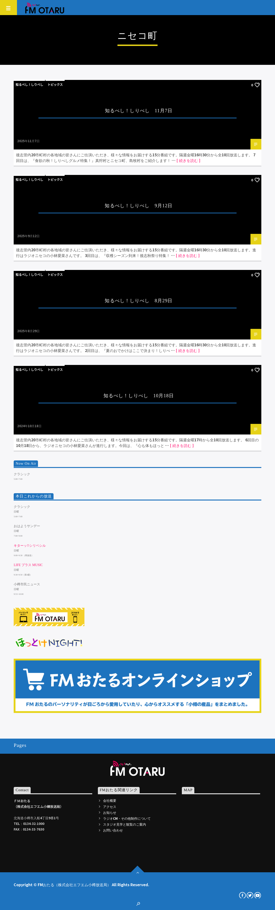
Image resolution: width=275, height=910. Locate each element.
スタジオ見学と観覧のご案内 (124, 824)
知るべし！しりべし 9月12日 (138, 205)
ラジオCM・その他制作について (127, 818)
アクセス (109, 806)
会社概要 (109, 800)
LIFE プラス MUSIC (28, 565)
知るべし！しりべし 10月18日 (139, 395)
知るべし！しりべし (29, 84)
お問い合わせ (113, 830)
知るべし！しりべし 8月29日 (138, 300)
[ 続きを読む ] (188, 160)
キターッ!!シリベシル (30, 545)
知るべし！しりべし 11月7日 (138, 110)
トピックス (55, 84)
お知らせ (109, 812)
